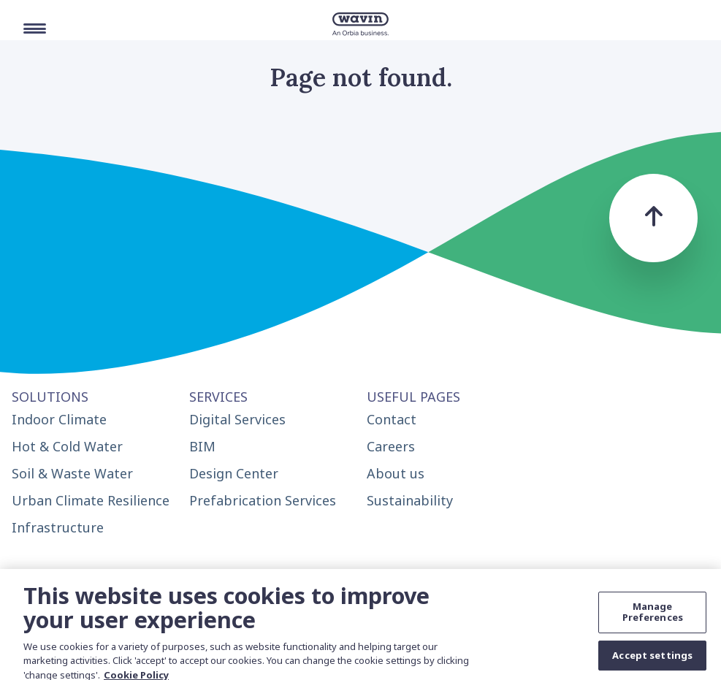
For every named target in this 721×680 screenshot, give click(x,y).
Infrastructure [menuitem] (58, 527)
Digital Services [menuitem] (237, 419)
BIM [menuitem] (202, 446)
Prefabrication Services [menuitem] (262, 500)
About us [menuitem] (395, 473)
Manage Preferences (652, 616)
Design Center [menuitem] (233, 473)
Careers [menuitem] (391, 446)
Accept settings (652, 659)
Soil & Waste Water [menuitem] (72, 473)
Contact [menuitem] (391, 419)
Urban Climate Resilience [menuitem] (90, 500)
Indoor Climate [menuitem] (59, 419)
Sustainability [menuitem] (410, 500)
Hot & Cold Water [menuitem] (67, 446)
